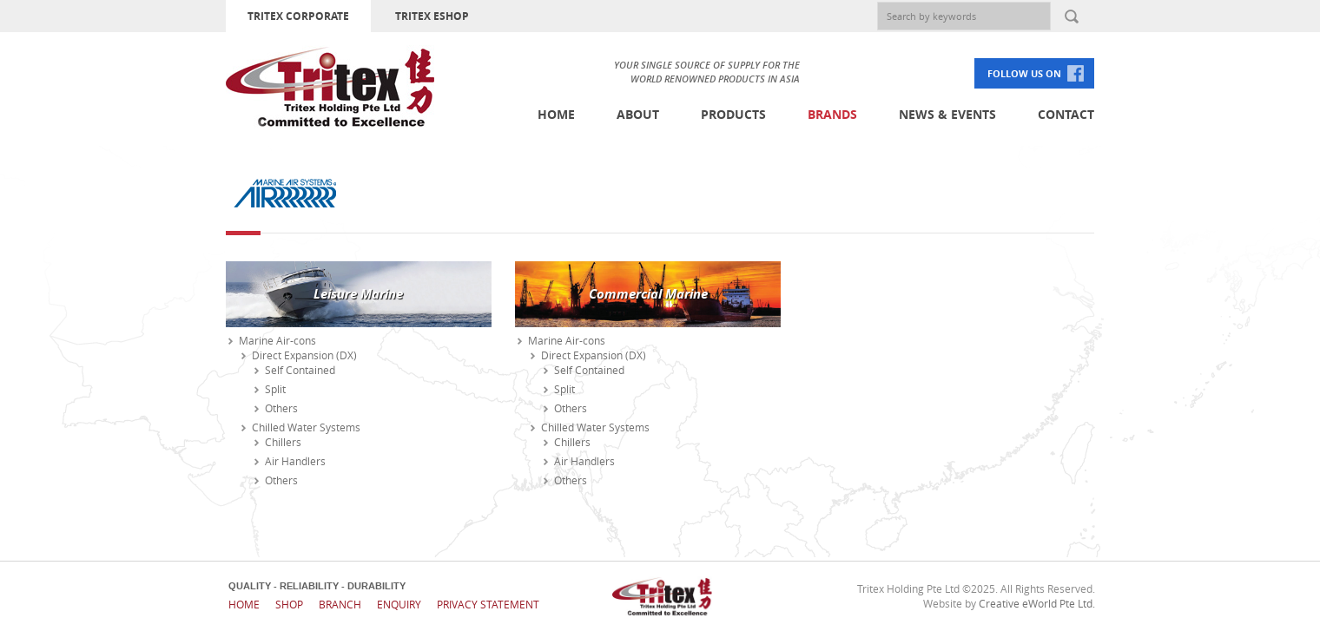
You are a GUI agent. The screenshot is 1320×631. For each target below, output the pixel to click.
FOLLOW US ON (1024, 73)
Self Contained (300, 370)
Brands (832, 114)
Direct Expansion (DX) (304, 355)
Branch (340, 604)
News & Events (947, 114)
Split (275, 389)
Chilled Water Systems (306, 427)
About (638, 114)
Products (733, 114)
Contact (1066, 114)
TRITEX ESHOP (432, 16)
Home (556, 114)
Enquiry (399, 604)
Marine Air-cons (277, 340)
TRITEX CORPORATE (298, 16)
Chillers (283, 442)
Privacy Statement (488, 604)
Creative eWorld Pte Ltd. (1037, 603)
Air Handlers (295, 461)
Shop (289, 604)
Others (281, 408)
